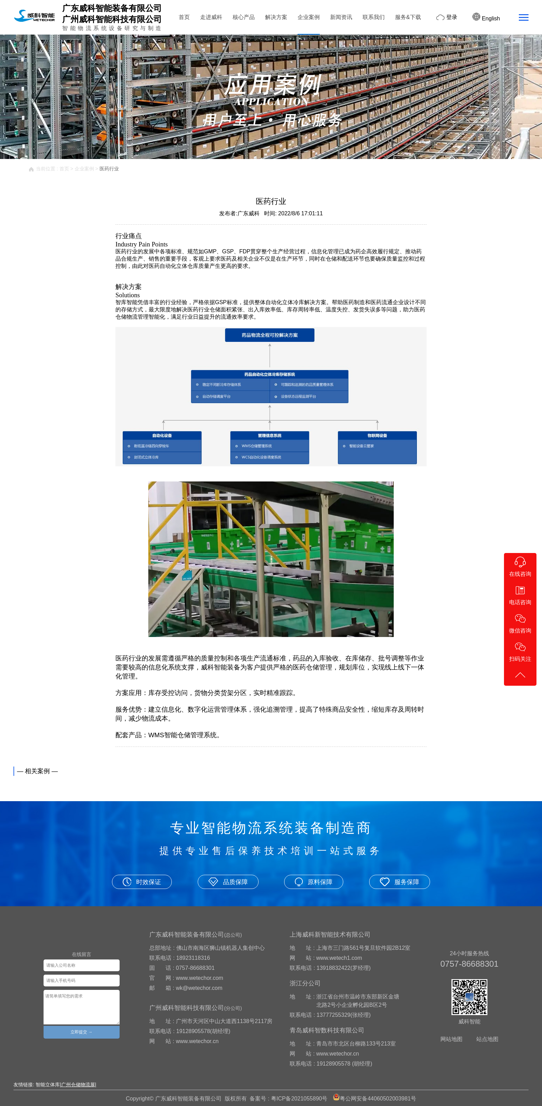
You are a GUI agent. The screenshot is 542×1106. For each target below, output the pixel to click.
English (486, 18)
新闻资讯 (341, 17)
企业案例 (309, 17)
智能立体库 (48, 1084)
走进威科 (211, 17)
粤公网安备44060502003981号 (378, 1099)
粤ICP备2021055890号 (299, 1099)
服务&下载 (408, 17)
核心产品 (244, 17)
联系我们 (374, 17)
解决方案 (276, 17)
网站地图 (451, 1039)
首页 (184, 17)
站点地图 (487, 1039)
